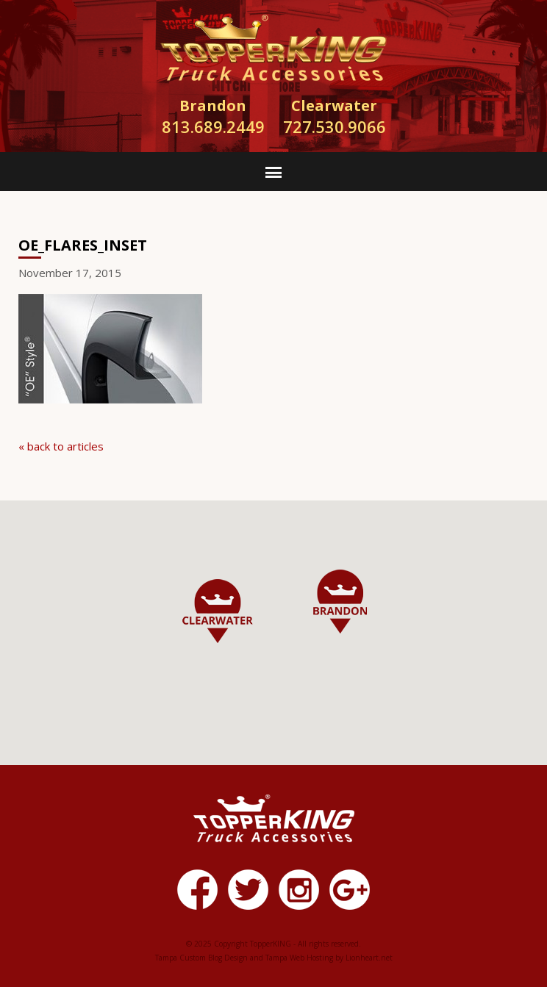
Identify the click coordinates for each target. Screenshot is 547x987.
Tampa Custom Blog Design (201, 957)
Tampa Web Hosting (299, 957)
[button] (340, 602)
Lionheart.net (369, 957)
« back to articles (61, 446)
